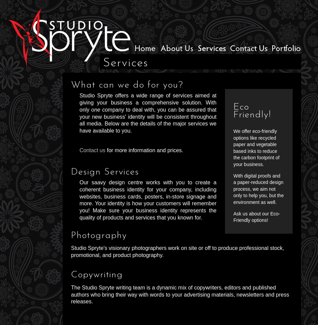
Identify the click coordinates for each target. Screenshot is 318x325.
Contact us (92, 150)
